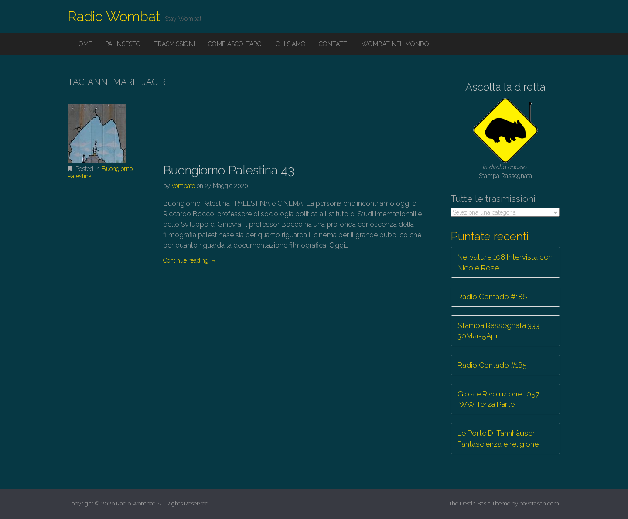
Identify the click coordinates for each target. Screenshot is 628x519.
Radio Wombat (114, 16)
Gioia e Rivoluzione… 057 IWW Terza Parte (498, 399)
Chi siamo (291, 44)
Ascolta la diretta (505, 87)
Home (83, 44)
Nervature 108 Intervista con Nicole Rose (505, 262)
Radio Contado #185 (492, 365)
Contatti (333, 44)
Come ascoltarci (235, 44)
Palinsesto (123, 44)
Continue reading (189, 260)
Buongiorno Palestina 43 (228, 170)
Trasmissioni (174, 44)
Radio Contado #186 (492, 296)
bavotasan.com (539, 503)
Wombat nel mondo (395, 44)
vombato (183, 185)
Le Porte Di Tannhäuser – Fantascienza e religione (499, 438)
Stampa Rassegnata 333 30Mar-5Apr (498, 330)
